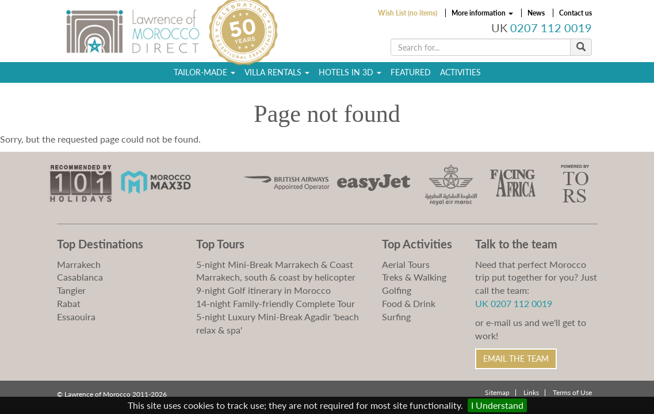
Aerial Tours (406, 264)
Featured (411, 72)
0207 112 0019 (551, 27)
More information (482, 13)
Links (531, 392)
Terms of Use (572, 392)
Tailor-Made (204, 72)
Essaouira (76, 316)
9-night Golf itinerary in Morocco (263, 290)
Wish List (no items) (407, 13)
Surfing (396, 316)
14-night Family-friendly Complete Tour (275, 303)
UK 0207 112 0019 (513, 303)
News (536, 13)
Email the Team (516, 358)
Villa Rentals (276, 72)
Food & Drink (408, 303)
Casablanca (80, 276)
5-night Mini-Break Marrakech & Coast (274, 264)
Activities (460, 72)
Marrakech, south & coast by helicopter (275, 276)
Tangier (71, 290)
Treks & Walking (414, 276)
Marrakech (79, 264)
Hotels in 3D (350, 72)
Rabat (69, 303)
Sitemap (497, 392)
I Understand (497, 405)
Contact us (575, 13)
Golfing (396, 290)
